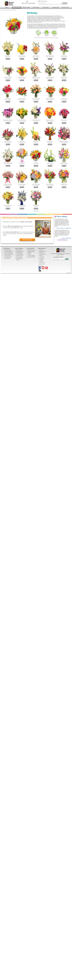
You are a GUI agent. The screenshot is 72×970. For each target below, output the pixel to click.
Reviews (41, 255)
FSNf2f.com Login (31, 250)
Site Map (41, 261)
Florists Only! (65, 7)
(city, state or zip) (42, 1)
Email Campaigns (31, 255)
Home (6, 7)
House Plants (7, 258)
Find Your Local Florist (58, 257)
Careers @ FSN (42, 254)
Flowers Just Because (9, 254)
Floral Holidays (19, 257)
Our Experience (42, 251)
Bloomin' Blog (26, 7)
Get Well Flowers (8, 257)
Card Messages (19, 252)
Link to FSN (41, 257)
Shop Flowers (16, 7)
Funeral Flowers (8, 255)
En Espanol (41, 258)
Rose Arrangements (8, 252)
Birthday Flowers (8, 250)
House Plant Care (19, 254)
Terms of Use (36, 211)
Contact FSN (55, 7)
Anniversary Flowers (9, 251)
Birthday (14, 10)
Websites (29, 252)
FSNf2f (29, 254)
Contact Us (41, 252)
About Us (41, 250)
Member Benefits (31, 251)
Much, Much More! (31, 257)
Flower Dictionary (19, 255)
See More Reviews (62, 240)
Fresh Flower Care (20, 251)
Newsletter (41, 259)
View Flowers (9, 10)
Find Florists (36, 7)
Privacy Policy (42, 262)
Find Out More (27, 239)
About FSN (46, 7)
